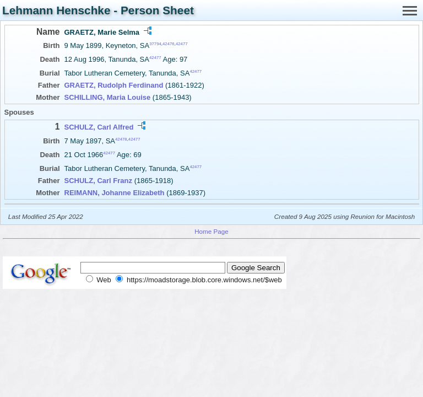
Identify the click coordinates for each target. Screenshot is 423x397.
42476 (168, 43)
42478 (121, 138)
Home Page (211, 231)
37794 (155, 43)
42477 (182, 43)
